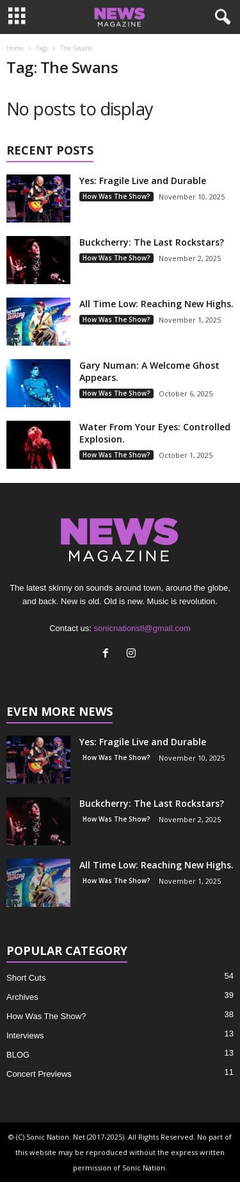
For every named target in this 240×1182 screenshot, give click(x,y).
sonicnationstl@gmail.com (142, 628)
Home (15, 48)
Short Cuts (25, 978)
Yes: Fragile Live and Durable (142, 180)
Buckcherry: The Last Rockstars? (151, 242)
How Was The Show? (116, 196)
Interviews (25, 1035)
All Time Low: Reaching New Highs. (156, 304)
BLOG (17, 1055)
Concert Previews (39, 1074)
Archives (22, 997)
